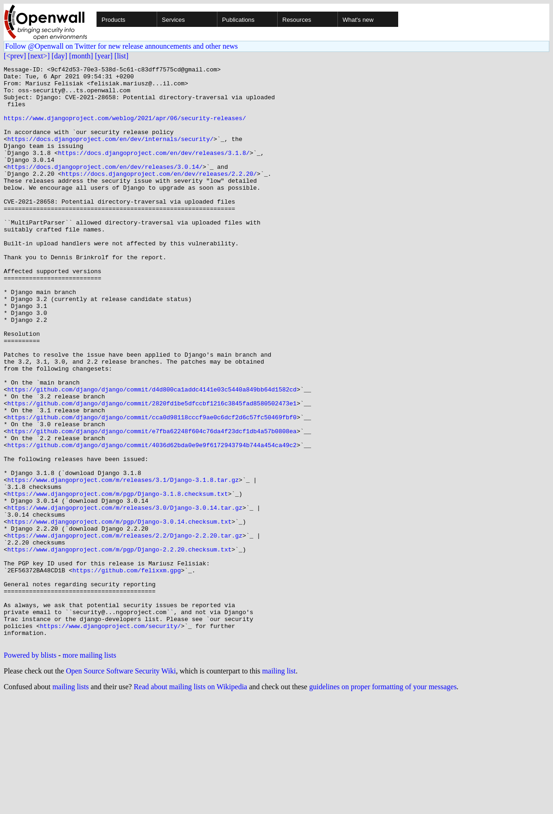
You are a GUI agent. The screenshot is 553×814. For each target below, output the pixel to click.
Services (173, 19)
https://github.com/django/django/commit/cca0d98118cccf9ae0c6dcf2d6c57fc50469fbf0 (152, 488)
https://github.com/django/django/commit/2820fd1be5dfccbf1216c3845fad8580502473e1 (152, 471)
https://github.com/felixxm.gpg (126, 671)
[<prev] (15, 56)
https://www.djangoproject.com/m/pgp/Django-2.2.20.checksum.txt (119, 646)
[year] (104, 56)
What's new (358, 19)
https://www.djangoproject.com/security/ (110, 738)
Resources (296, 19)
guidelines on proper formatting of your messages (383, 802)
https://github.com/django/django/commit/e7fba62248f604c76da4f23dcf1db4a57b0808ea (152, 504)
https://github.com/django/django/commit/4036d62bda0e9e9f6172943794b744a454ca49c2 (152, 521)
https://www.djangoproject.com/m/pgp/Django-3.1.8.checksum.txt (117, 580)
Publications (238, 19)
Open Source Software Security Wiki (121, 786)
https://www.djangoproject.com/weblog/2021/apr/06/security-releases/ (125, 129)
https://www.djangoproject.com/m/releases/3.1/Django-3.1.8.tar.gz (123, 563)
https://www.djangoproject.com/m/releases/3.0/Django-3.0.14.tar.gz (124, 596)
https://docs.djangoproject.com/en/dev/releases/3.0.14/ (105, 187)
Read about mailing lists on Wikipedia (190, 802)
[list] (121, 56)
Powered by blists (30, 771)
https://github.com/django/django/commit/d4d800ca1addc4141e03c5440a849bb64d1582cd (152, 454)
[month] (81, 56)
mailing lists (70, 802)
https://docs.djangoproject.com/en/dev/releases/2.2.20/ (159, 196)
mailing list (279, 786)
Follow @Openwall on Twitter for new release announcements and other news (121, 46)
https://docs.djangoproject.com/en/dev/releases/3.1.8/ (153, 171)
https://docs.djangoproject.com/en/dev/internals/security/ (110, 154)
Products (113, 19)
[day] (59, 56)
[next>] (39, 56)
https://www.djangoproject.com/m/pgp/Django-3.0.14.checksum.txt (119, 613)
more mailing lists (89, 771)
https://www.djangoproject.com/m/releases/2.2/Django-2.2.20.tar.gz (124, 630)
